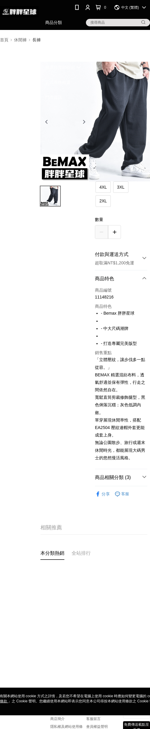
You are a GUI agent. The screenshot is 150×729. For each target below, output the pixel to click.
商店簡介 (57, 719)
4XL (103, 187)
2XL (103, 200)
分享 (102, 494)
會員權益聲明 (97, 727)
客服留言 (93, 719)
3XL (121, 187)
